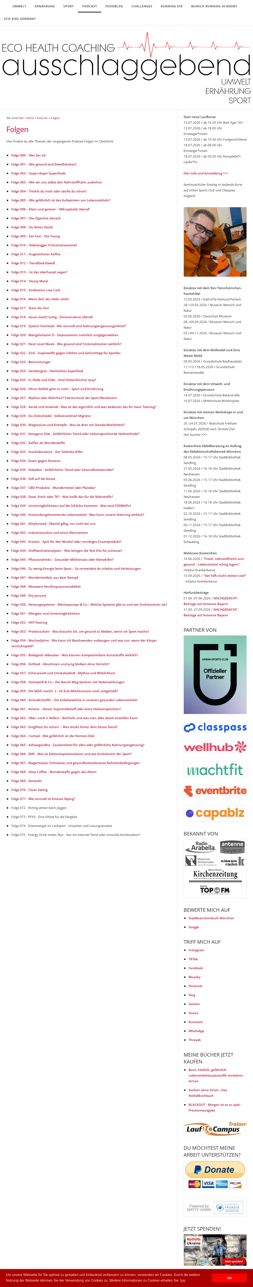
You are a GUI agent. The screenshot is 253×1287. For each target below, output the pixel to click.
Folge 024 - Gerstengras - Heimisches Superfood (47, 371)
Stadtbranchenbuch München (211, 918)
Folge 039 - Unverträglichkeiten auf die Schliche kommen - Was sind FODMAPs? (71, 506)
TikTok (193, 959)
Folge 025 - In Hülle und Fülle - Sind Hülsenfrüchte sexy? (53, 380)
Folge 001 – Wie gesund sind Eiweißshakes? (44, 164)
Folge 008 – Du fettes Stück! (32, 227)
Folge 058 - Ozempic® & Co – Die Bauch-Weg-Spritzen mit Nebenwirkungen (68, 682)
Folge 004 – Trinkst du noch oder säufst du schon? (49, 191)
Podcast (89, 6)
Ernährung (45, 6)
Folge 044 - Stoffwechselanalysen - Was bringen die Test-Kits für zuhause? (66, 550)
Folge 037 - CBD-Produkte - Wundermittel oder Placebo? (53, 488)
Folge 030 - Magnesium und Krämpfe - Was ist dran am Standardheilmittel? (68, 425)
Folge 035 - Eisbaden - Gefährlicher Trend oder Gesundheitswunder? (62, 470)
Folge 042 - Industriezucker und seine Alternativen (49, 532)
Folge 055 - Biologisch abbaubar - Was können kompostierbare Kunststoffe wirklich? (74, 655)
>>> (204, 434)
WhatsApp (196, 1031)
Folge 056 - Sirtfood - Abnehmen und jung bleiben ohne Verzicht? (60, 664)
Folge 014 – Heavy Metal (29, 281)
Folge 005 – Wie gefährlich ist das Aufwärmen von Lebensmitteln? (60, 200)
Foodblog (114, 6)
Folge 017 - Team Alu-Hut (30, 308)
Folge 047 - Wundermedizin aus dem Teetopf (44, 577)
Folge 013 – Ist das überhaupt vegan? (39, 272)
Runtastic (196, 1022)
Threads (195, 1040)
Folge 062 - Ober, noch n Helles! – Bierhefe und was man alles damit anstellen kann (74, 718)
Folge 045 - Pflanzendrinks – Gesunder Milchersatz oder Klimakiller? (62, 559)
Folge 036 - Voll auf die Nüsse (33, 479)
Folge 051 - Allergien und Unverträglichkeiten (45, 613)
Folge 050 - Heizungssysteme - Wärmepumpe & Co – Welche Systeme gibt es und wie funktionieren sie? (89, 604)
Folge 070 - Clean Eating (29, 790)
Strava (193, 1013)
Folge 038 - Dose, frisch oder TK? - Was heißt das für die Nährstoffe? (62, 497)
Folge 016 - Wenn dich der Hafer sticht (40, 299)
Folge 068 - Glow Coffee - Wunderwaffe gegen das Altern (54, 772)
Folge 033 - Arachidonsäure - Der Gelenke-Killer (47, 452)
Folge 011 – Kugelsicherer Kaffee (36, 254)
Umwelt (19, 6)
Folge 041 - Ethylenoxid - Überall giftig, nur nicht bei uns (53, 523)
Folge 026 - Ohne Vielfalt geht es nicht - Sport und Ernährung (57, 389)
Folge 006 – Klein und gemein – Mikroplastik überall (50, 209)
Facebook (196, 968)
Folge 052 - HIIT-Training (29, 622)
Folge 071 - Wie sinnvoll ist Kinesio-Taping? (43, 799)
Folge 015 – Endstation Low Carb (35, 290)
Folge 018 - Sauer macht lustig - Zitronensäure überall (52, 317)
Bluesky (195, 977)
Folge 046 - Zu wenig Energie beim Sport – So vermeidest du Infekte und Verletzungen (76, 568)
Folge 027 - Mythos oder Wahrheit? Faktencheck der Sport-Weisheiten (64, 398)
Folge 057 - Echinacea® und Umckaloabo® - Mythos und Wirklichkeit (63, 673)
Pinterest (195, 986)
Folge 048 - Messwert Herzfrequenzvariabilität (46, 586)
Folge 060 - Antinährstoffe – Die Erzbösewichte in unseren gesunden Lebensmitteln (74, 700)
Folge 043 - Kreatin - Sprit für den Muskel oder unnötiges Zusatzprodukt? (66, 541)
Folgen (55, 118)
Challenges (142, 6)
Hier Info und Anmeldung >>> (206, 173)
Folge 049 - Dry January (28, 595)
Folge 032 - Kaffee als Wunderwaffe (38, 443)
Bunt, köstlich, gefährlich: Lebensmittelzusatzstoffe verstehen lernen (216, 1075)
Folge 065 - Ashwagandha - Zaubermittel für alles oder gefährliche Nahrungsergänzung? (77, 745)
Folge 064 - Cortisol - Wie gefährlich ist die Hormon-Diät (53, 736)
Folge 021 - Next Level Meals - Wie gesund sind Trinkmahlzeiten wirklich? (66, 344)
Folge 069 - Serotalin (26, 781)
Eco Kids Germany (20, 19)
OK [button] (229, 1278)
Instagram (196, 950)
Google (194, 927)
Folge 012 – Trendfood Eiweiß (33, 263)
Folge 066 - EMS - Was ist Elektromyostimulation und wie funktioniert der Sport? (71, 754)
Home (30, 118)
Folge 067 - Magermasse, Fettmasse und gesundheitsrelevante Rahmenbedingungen (75, 763)
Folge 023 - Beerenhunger (31, 362)
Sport (68, 6)
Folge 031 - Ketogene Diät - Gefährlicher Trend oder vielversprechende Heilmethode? (75, 434)
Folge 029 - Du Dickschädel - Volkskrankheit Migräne (51, 416)
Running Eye (172, 6)
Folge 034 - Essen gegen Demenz (35, 461)
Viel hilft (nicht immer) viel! (224, 576)
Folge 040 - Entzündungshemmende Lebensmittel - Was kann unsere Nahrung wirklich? (77, 515)
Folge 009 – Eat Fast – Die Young (35, 236)
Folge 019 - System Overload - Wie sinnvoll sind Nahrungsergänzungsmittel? (68, 326)
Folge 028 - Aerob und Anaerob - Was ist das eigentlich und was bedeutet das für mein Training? (83, 407)
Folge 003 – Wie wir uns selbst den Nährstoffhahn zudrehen (56, 182)
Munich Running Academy (214, 6)
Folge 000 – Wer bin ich (28, 155)
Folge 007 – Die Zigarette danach (36, 218)
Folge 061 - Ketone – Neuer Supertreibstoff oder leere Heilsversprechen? (66, 709)
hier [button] (183, 1280)
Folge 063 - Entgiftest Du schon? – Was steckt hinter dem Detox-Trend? (64, 727)
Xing (192, 995)
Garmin (194, 1004)
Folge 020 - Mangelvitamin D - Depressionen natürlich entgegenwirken (64, 335)
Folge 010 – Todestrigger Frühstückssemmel (44, 245)
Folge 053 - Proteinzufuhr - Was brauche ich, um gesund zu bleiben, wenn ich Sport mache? (80, 631)
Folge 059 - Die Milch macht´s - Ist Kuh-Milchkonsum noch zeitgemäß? (64, 691)
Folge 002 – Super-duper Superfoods (38, 173)
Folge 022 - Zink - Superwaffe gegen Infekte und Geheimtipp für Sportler (66, 353)
